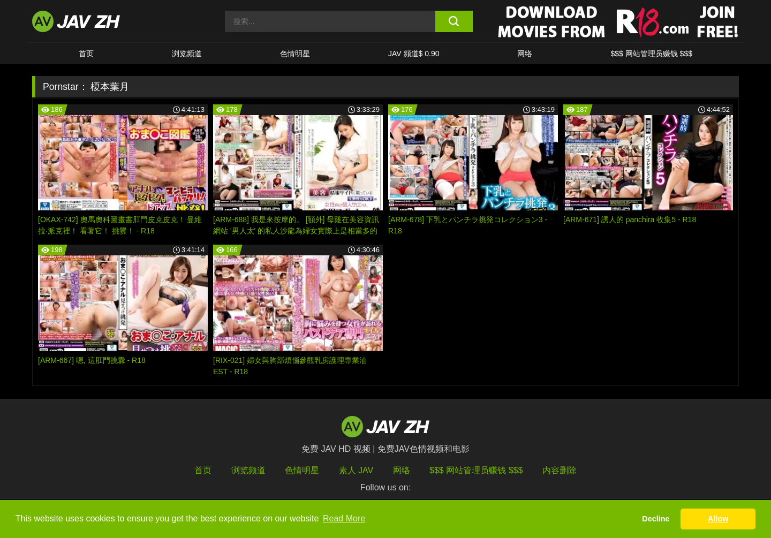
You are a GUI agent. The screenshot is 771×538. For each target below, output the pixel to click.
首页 (86, 53)
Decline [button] (655, 518)
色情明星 (295, 53)
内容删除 (559, 470)
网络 (524, 53)
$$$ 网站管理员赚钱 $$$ (651, 53)
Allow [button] (718, 518)
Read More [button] (344, 518)
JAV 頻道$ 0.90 (413, 53)
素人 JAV (356, 470)
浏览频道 (187, 53)
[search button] (453, 21)
